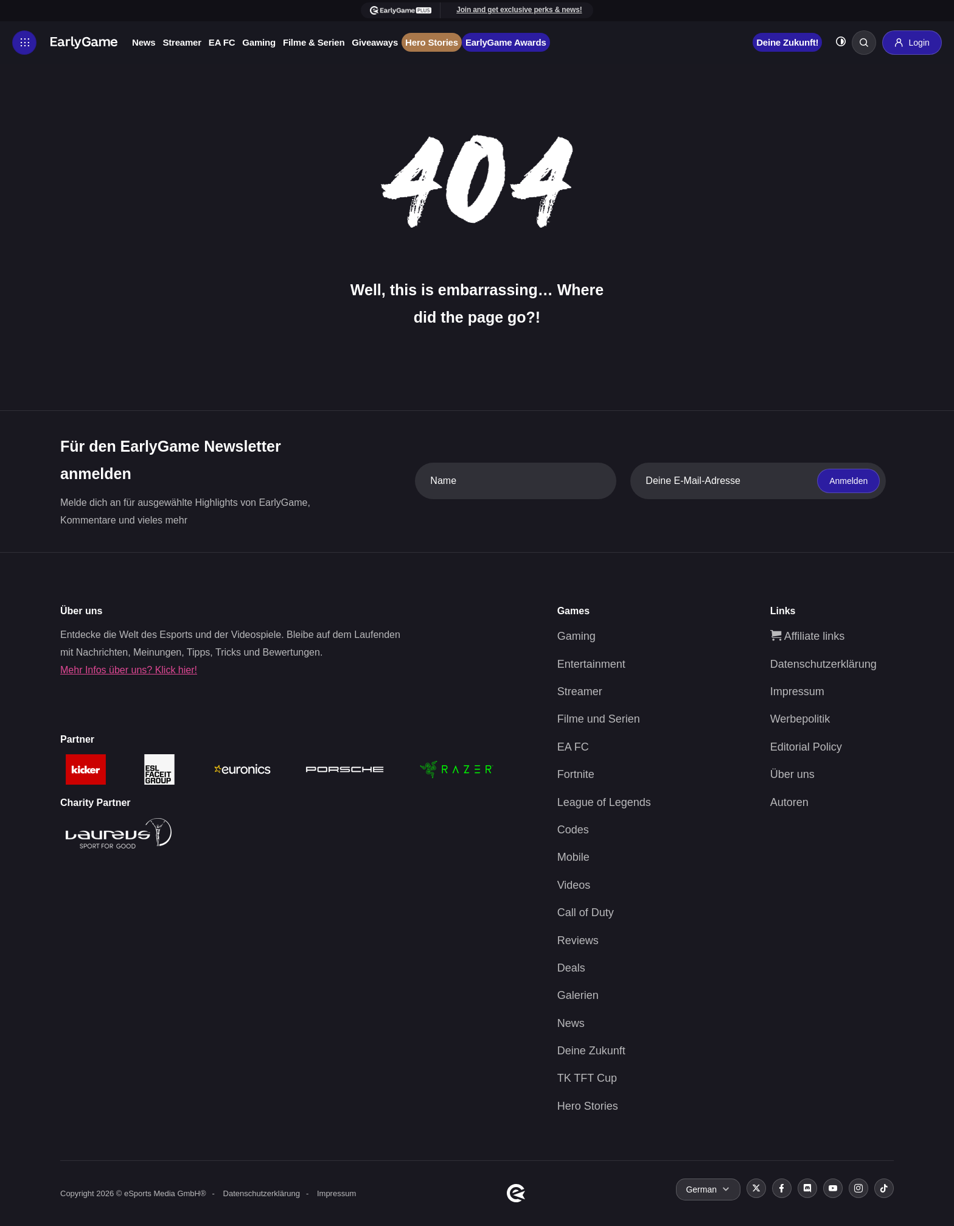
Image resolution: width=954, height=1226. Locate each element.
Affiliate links (807, 636)
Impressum (797, 691)
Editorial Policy (806, 747)
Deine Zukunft (591, 1051)
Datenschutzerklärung (823, 664)
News (143, 42)
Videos (574, 885)
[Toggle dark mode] (841, 43)
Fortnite (575, 774)
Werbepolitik (800, 719)
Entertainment (591, 664)
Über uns (792, 774)
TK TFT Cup (587, 1078)
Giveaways (375, 42)
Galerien (578, 995)
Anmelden (848, 481)
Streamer (181, 42)
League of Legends (604, 802)
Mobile (573, 857)
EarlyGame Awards (505, 42)
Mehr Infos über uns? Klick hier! (128, 670)
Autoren (789, 802)
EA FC (222, 42)
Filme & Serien (313, 42)
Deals (571, 968)
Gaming (259, 42)
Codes (573, 830)
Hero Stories (431, 42)
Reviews (578, 940)
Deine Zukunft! (787, 42)
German (701, 1189)
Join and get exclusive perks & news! (519, 9)
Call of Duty (585, 912)
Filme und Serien (598, 719)
